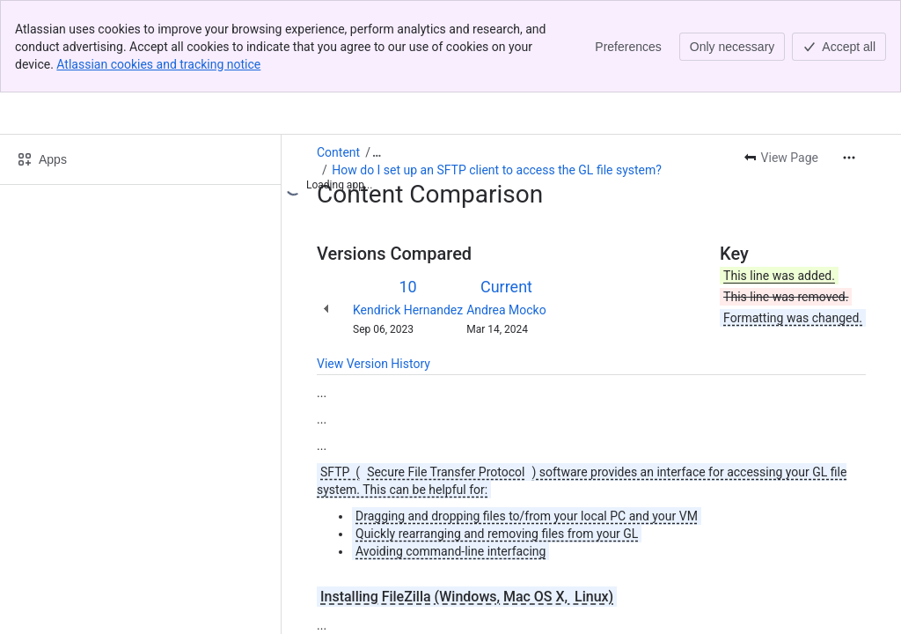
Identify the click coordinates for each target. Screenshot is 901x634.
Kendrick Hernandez (408, 217)
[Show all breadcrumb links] (376, 60)
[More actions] (849, 65)
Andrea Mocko (506, 217)
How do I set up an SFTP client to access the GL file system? (497, 77)
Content (338, 60)
